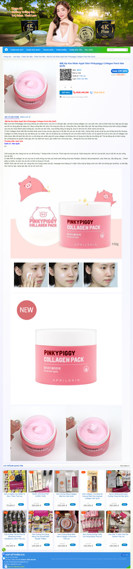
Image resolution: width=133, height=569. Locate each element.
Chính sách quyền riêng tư (94, 559)
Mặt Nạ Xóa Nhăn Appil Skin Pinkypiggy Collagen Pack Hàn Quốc (92, 64)
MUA (21, 504)
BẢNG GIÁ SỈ (25, 117)
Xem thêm (124, 466)
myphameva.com (15, 564)
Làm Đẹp (16, 57)
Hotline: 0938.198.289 (28, 559)
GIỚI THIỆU (125, 555)
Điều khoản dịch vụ (111, 559)
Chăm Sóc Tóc (75, 50)
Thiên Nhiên (61, 50)
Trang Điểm (48, 50)
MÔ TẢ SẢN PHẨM (12, 117)
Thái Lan (82, 76)
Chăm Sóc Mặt (17, 50)
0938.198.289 (82, 92)
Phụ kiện (89, 50)
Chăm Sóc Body (33, 50)
